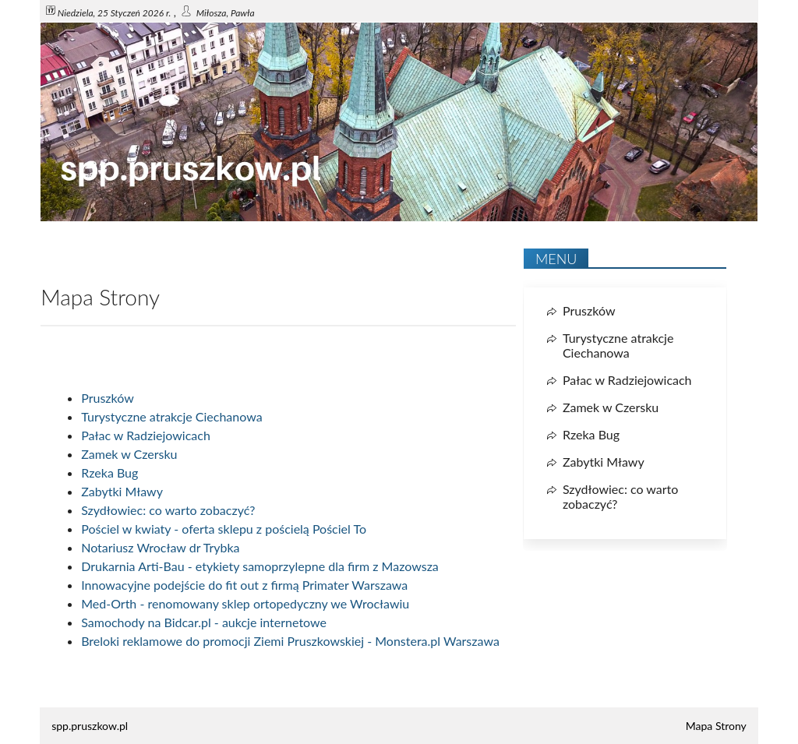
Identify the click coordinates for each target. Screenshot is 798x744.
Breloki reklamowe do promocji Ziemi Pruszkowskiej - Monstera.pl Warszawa (290, 640)
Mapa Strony (716, 725)
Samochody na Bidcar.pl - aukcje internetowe (204, 622)
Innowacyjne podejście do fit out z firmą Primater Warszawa (244, 584)
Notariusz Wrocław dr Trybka (160, 547)
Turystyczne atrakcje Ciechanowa (171, 416)
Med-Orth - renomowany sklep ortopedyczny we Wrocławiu (245, 603)
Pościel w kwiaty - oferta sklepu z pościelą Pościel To (223, 528)
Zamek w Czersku (129, 453)
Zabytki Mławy (122, 491)
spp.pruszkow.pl (89, 725)
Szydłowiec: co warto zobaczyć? (168, 509)
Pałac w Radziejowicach (145, 435)
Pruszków (107, 397)
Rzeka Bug (109, 472)
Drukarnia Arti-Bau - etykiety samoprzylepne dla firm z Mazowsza (260, 566)
